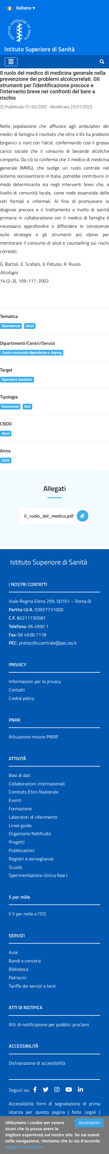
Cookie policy (21, 719)
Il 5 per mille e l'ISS (27, 935)
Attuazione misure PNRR (33, 758)
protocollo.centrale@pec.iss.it (48, 664)
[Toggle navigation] (11, 61)
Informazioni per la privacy (35, 703)
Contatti (17, 711)
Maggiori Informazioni (24, 1147)
